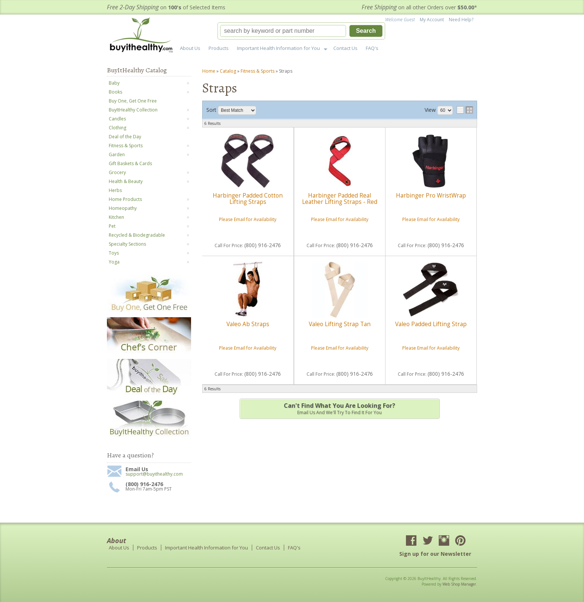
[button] (301, 31)
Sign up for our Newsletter (435, 553)
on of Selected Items (166, 7)
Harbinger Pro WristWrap (431, 195)
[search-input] (283, 31)
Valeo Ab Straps (247, 324)
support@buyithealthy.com (154, 474)
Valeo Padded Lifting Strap (431, 324)
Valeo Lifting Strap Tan (340, 324)
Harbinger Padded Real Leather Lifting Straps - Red (339, 198)
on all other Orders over (419, 7)
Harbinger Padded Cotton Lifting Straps (248, 198)
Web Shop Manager (459, 584)
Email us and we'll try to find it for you (339, 408)
